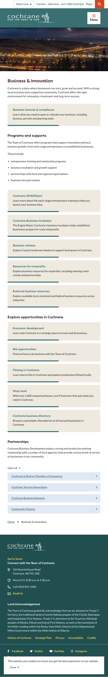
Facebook (15, 651)
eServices (53, 4)
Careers (41, 4)
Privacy (60, 637)
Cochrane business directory (32, 415)
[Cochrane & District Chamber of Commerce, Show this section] (54, 476)
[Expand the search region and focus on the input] (99, 4)
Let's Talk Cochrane (72, 4)
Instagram (79, 651)
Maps (89, 4)
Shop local (20, 391)
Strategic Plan (43, 637)
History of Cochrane (19, 637)
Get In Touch (15, 559)
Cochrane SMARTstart (27, 195)
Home (11, 522)
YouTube (57, 651)
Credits (91, 637)
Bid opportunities (24, 349)
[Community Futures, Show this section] (54, 509)
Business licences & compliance (33, 109)
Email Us (18, 593)
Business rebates (24, 245)
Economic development (28, 328)
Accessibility (76, 637)
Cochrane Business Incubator (32, 220)
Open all (13, 468)
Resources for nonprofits (29, 266)
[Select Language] (23, 4)
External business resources (31, 291)
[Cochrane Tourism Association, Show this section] (54, 487)
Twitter (36, 651)
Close (13, 667)
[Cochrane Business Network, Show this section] (54, 498)
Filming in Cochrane (26, 370)
